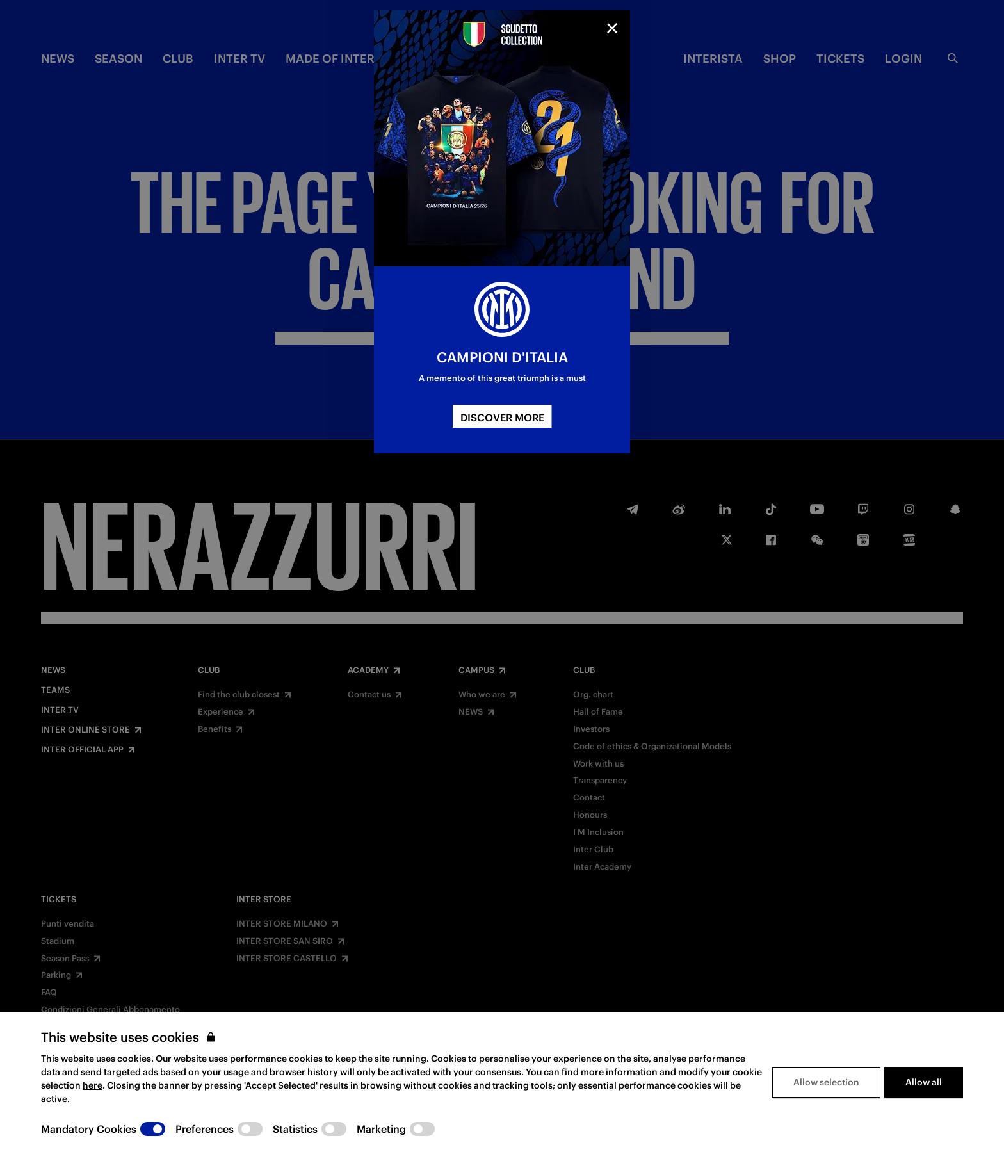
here (92, 1085)
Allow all (923, 1082)
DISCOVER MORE (502, 417)
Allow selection (826, 1082)
